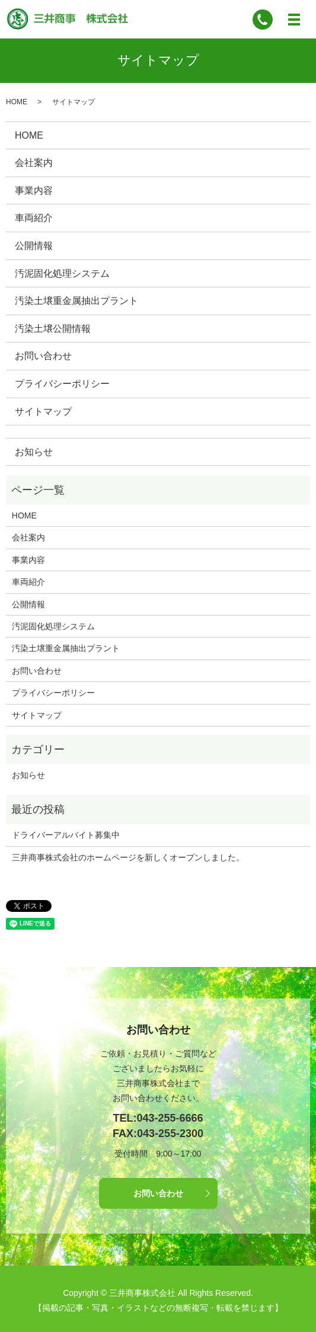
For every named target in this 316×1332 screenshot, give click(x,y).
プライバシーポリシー (62, 384)
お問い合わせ (43, 356)
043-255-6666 (169, 1118)
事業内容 (34, 190)
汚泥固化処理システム (62, 273)
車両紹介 (34, 218)
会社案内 (34, 163)
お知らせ (34, 452)
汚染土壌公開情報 (53, 329)
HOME (16, 102)
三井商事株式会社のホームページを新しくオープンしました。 (128, 857)
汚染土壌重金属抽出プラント (76, 301)
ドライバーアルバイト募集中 (66, 835)
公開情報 (34, 246)
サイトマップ (43, 411)
